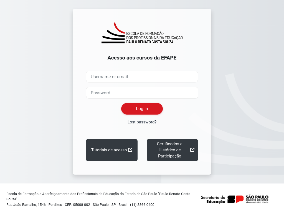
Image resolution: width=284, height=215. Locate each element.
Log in (142, 108)
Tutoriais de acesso (109, 149)
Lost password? (142, 122)
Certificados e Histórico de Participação (169, 150)
